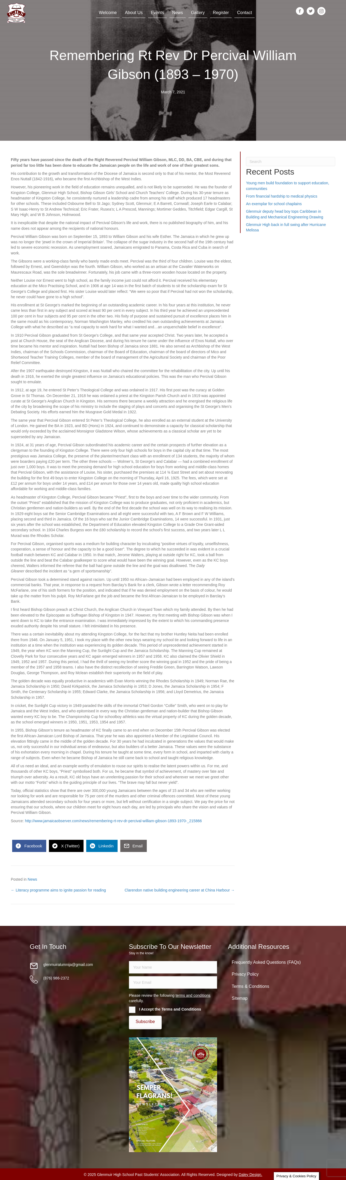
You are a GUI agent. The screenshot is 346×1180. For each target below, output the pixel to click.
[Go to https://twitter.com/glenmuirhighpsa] (307, 11)
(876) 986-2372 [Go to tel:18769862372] (56, 978)
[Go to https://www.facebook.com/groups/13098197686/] (296, 11)
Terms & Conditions (250, 986)
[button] (145, 1022)
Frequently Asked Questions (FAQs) (266, 962)
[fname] (173, 967)
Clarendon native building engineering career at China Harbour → (180, 890)
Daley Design (250, 1174)
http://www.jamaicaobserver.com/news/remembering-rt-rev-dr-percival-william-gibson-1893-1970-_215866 (113, 821)
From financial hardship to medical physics (281, 196)
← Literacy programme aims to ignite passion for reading (58, 890)
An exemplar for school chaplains (274, 204)
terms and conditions (192, 995)
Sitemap (240, 998)
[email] (173, 982)
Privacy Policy (245, 974)
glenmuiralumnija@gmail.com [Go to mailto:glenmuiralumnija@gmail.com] (68, 964)
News (32, 879)
